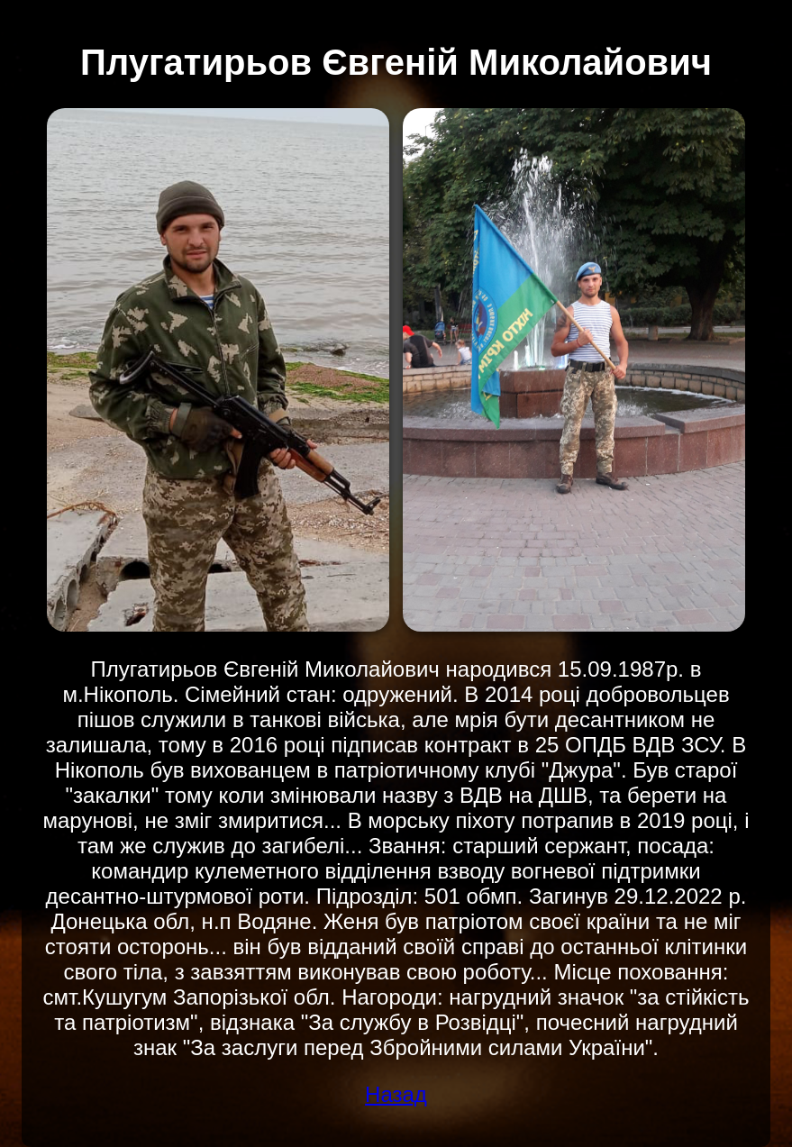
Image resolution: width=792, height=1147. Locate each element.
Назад (396, 1094)
